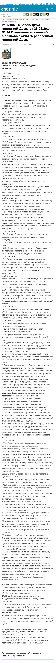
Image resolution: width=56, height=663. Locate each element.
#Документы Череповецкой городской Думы (20, 19)
